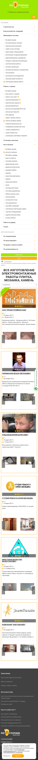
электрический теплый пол (13, 79)
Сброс (19, 258)
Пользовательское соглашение (11, 720)
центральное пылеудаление (13, 76)
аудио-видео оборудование (13, 52)
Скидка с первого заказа (9, 685)
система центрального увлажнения (15, 70)
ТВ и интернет (9, 73)
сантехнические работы (12, 64)
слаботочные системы (11, 49)
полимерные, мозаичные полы (14, 127)
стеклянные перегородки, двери (14, 209)
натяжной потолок (10, 200)
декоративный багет (11, 106)
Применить (19, 255)
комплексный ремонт (12, 100)
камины (6, 179)
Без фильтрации (9, 40)
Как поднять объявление (9, 714)
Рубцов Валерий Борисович (15, 435)
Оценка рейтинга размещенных (11, 717)
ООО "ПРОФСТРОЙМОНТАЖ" (14, 310)
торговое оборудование (12, 212)
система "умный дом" (11, 67)
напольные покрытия (11, 112)
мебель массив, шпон (11, 194)
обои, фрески (8, 115)
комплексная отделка (12, 103)
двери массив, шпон (10, 164)
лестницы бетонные (10, 188)
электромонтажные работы (13, 82)
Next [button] (33, 339)
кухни (6, 185)
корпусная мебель (10, 182)
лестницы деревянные (11, 191)
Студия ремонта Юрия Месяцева (17, 498)
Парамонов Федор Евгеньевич (16, 373)
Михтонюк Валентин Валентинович (12, 560)
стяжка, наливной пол (11, 130)
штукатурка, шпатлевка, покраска (15, 136)
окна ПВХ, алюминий (11, 206)
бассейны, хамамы (10, 155)
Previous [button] (3, 339)
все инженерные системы (12, 43)
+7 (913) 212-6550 (6, 739)
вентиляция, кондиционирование (15, 55)
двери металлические (11, 167)
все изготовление (10, 152)
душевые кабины (9, 170)
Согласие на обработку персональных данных (15, 726)
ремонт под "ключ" (11, 97)
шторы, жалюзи (9, 218)
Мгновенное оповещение (36, 371)
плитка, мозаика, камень (12, 121)
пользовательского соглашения (13, 752)
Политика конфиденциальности (11, 723)
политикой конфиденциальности (13, 750)
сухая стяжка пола (10, 133)
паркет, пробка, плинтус (12, 118)
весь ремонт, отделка (11, 94)
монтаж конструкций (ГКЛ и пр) (14, 109)
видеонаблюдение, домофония (14, 58)
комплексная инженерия (12, 46)
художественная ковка (11, 215)
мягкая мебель (9, 197)
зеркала (7, 173)
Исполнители (7, 261)
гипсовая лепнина (10, 161)
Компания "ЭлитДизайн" (13, 625)
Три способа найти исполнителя (11, 677)
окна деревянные (10, 203)
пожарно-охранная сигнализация (15, 61)
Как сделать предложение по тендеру (13, 701)
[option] (10, 339)
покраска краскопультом (12, 124)
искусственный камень (11, 176)
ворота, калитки (9, 158)
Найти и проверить (7, 681)
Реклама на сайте (6, 704)
